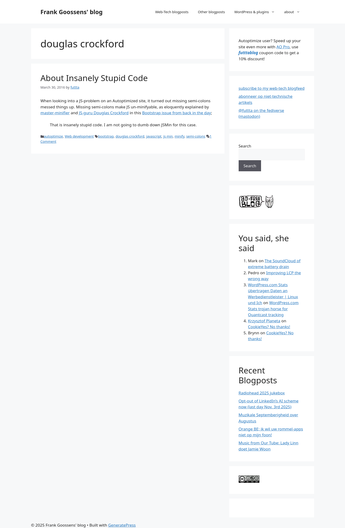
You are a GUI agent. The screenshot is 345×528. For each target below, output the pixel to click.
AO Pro (282, 46)
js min (168, 136)
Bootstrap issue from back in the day (176, 112)
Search (245, 146)
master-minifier (55, 112)
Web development (79, 136)
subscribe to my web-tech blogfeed (272, 88)
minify (179, 136)
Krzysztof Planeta (264, 320)
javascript (154, 136)
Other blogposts (211, 11)
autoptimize (53, 136)
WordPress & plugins (256, 12)
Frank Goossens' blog (72, 12)
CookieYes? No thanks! (269, 326)
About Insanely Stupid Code (94, 77)
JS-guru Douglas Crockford (104, 112)
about (294, 12)
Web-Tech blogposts (171, 11)
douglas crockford (130, 136)
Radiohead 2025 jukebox (262, 393)
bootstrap (106, 136)
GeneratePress (122, 525)
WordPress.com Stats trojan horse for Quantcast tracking (273, 308)
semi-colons (195, 136)
